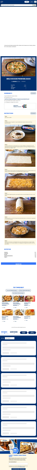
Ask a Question (32, 333)
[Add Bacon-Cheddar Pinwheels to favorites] (2, 321)
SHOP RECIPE (33, 93)
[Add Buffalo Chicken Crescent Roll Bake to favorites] (2, 307)
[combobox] (16, 5)
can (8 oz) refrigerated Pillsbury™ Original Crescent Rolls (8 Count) (17, 99)
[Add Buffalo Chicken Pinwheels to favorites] (24, 307)
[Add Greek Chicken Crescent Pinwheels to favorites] (13, 321)
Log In (32, 1)
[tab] (4, 332)
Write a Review (23, 333)
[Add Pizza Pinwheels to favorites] (24, 320)
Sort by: (2, 338)
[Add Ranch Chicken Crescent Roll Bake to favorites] (13, 307)
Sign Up (26, 1)
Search (34, 5)
